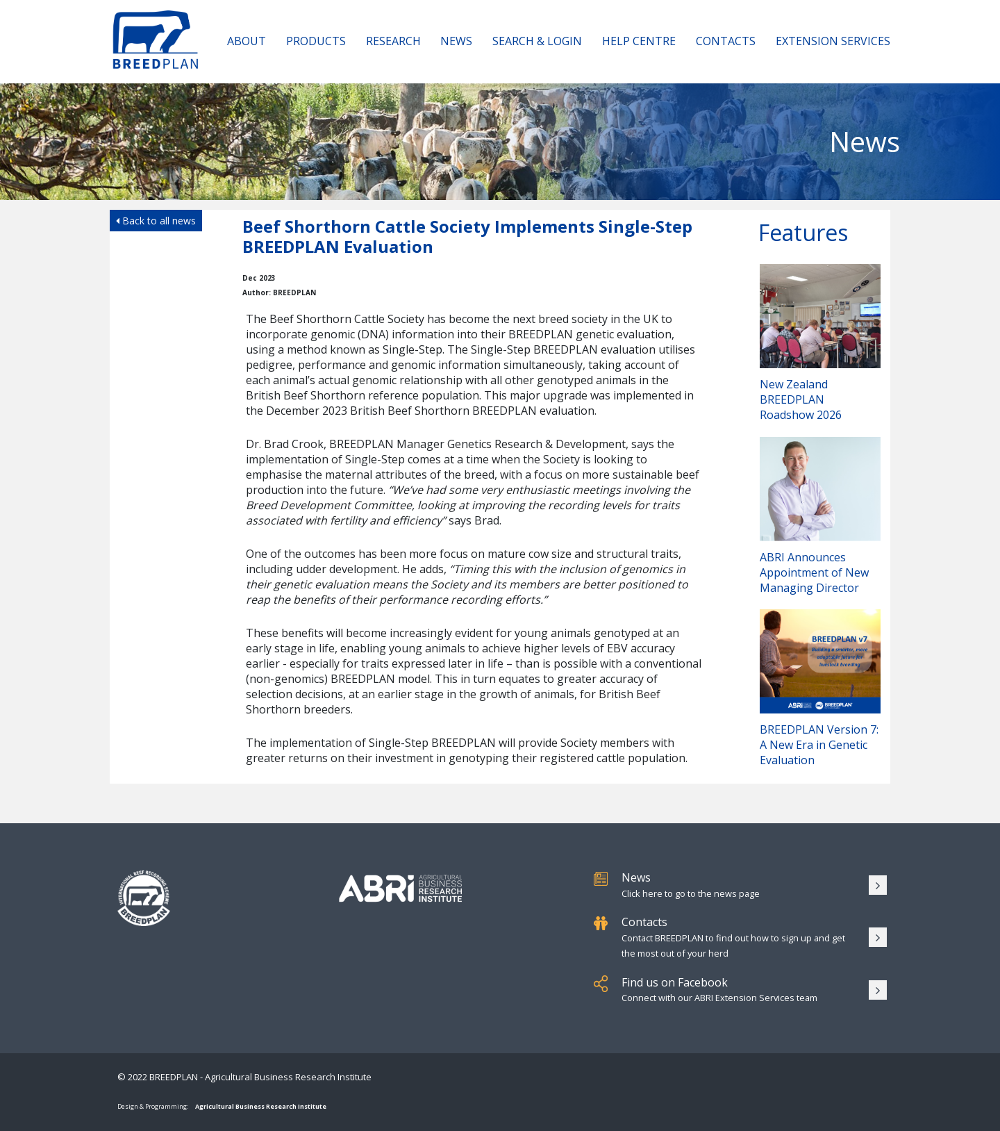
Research (393, 41)
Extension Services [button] (833, 41)
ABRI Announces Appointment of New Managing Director (820, 516)
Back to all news (156, 220)
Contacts (726, 41)
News (456, 41)
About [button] (246, 41)
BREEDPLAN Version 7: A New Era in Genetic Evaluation (820, 688)
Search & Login (537, 41)
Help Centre (639, 41)
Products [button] (316, 41)
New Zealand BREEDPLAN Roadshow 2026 (820, 343)
